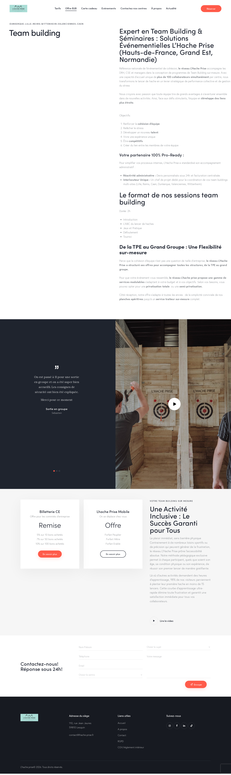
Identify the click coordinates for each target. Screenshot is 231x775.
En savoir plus (49, 556)
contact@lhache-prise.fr (82, 735)
